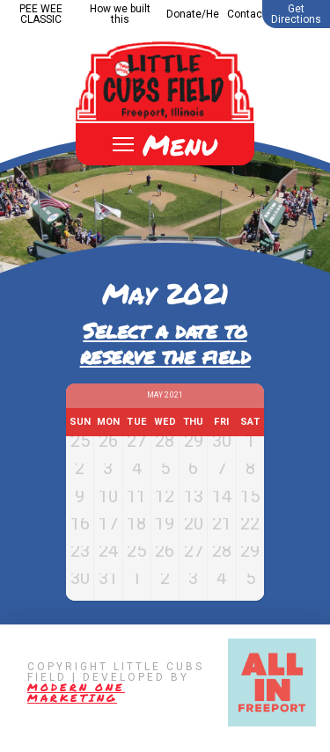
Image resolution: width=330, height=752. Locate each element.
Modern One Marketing (76, 704)
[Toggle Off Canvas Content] (165, 144)
